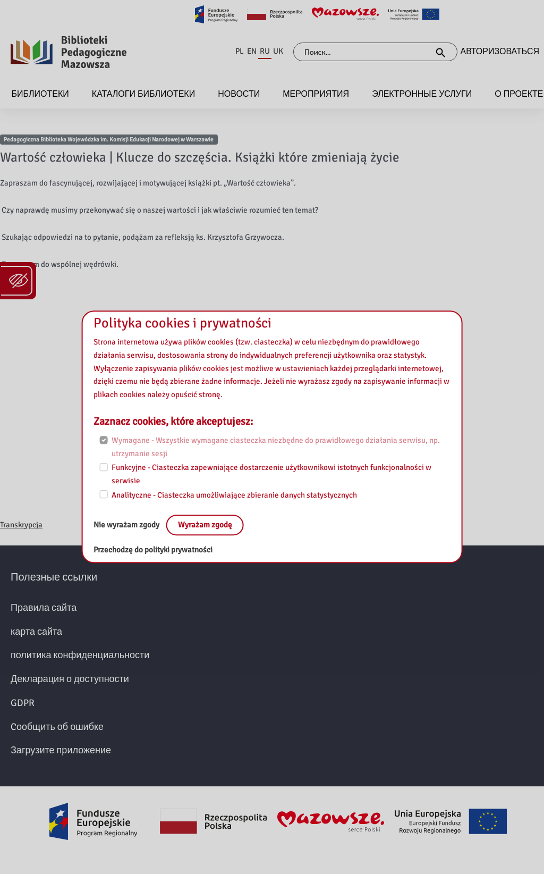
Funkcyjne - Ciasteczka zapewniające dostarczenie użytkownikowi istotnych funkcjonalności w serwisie (271, 474)
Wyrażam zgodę (205, 525)
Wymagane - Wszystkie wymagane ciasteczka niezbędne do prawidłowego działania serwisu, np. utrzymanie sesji (276, 446)
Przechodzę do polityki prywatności (153, 550)
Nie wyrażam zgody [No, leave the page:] (127, 525)
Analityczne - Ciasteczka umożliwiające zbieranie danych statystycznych (234, 495)
